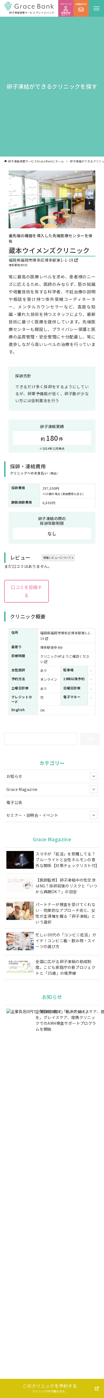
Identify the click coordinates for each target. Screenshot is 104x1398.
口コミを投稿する (26, 591)
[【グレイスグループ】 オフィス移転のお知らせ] (20, 1083)
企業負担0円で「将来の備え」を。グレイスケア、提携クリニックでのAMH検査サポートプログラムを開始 (65, 1020)
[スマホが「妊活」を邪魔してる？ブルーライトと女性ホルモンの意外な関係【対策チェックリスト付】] (20, 860)
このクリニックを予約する (49, 1387)
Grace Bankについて (72, 1378)
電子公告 (14, 802)
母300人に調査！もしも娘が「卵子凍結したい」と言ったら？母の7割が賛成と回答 (65, 1107)
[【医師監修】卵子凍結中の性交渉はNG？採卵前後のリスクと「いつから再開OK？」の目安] (20, 885)
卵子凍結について (26, 1378)
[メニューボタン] (96, 8)
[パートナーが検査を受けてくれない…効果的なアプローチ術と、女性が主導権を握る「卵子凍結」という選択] (20, 911)
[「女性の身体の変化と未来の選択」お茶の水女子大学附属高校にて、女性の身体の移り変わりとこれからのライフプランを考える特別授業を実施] (20, 1132)
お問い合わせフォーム (54, 1287)
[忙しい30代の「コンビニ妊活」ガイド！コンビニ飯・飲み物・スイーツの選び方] (20, 942)
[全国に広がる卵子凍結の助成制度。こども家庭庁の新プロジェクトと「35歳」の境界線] (20, 966)
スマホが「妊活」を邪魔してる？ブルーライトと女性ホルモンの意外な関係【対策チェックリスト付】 (66, 859)
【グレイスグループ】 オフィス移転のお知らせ (65, 1081)
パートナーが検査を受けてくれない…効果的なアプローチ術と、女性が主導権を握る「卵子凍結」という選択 (65, 913)
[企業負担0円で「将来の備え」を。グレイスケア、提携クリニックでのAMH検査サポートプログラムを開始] (20, 1016)
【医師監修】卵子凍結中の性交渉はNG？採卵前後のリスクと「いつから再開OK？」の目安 (66, 885)
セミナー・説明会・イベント (52, 815)
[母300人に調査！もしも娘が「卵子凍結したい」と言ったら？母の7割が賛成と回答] (20, 1107)
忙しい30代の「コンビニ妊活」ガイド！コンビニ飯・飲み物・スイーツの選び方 (65, 940)
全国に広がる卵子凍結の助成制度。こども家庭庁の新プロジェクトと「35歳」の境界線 (65, 967)
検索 (90, 739)
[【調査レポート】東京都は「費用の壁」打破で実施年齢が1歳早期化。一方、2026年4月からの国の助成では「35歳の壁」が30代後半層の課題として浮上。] (20, 1047)
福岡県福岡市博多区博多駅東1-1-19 (43, 260)
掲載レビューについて (58, 557)
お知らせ (52, 776)
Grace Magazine (52, 789)
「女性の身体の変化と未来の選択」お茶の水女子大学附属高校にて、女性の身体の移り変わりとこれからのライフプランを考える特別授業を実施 (66, 1138)
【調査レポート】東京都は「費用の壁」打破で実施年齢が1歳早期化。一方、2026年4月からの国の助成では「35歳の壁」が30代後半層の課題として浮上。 (66, 1053)
